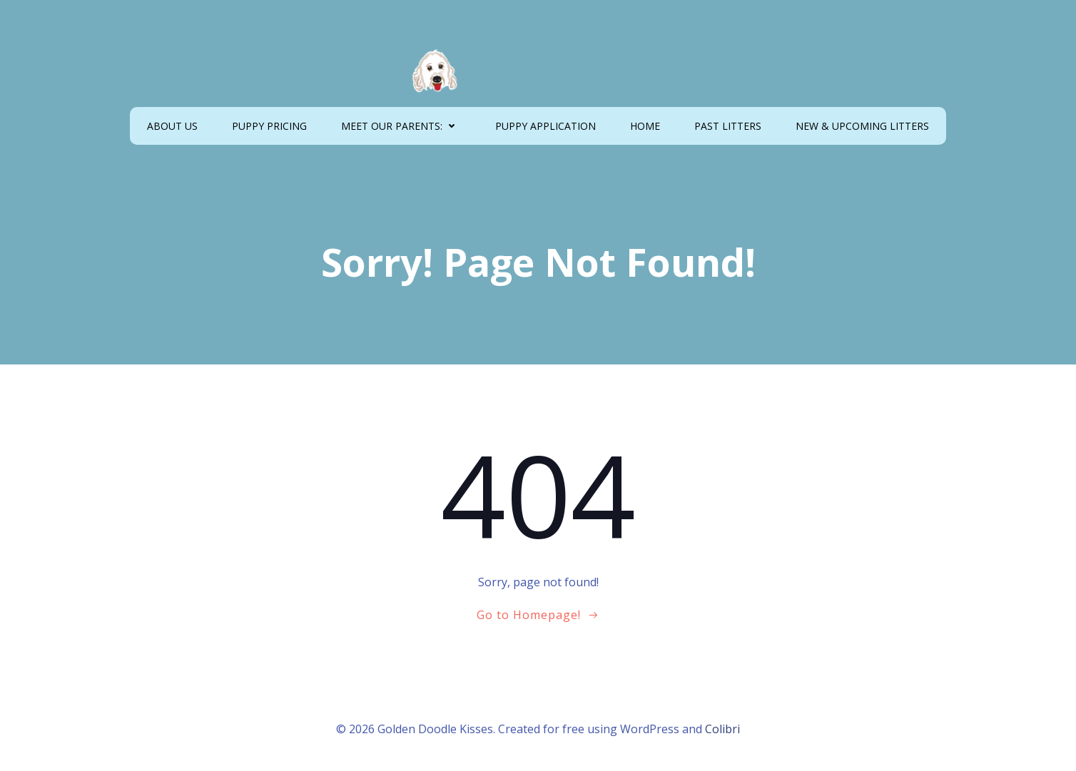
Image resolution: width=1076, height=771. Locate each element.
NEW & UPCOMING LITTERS (862, 126)
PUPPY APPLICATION (545, 126)
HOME (645, 126)
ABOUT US (172, 126)
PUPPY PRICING (269, 126)
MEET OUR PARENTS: (401, 126)
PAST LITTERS (727, 126)
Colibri (722, 729)
